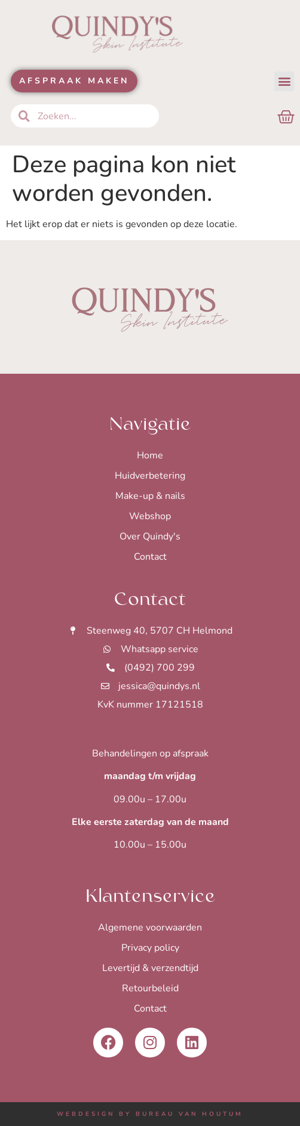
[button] (284, 81)
